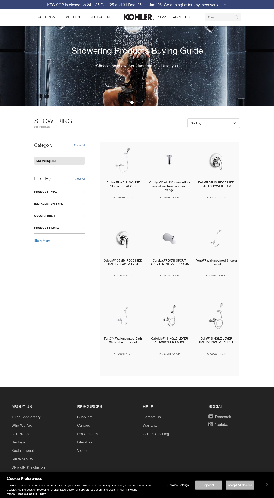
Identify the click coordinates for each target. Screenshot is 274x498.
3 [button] (142, 123)
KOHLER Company (54, 3)
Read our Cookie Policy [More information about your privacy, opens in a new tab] (31, 495)
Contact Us (227, 3)
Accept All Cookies (240, 486)
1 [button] (132, 123)
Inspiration (99, 24)
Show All (79, 165)
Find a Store (202, 3)
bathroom (46, 24)
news (162, 24)
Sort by (196, 144)
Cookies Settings (178, 486)
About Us (181, 24)
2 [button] (137, 123)
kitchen (73, 24)
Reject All (208, 486)
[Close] (267, 486)
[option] (137, 81)
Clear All (80, 199)
